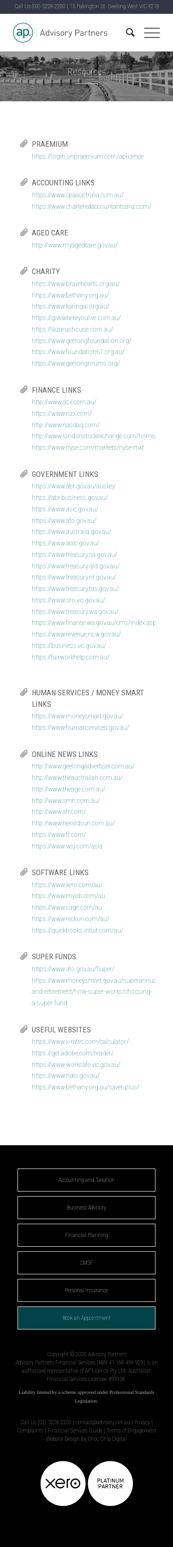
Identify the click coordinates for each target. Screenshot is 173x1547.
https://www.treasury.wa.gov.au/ (75, 611)
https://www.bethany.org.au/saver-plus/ (85, 1087)
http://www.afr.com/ (59, 812)
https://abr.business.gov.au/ (70, 497)
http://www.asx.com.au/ (64, 402)
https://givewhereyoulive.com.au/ (76, 318)
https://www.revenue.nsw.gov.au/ (76, 634)
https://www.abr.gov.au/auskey (73, 486)
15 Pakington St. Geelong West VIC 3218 (114, 6)
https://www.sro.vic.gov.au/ (68, 600)
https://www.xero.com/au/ (67, 885)
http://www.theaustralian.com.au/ (77, 778)
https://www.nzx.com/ (62, 413)
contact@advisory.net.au (103, 1422)
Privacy (142, 1422)
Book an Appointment (87, 1318)
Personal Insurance (86, 1290)
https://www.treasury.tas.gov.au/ (75, 588)
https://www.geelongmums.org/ (76, 363)
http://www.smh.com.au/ (66, 800)
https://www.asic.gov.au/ (65, 509)
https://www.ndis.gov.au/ (66, 1075)
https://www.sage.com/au (67, 907)
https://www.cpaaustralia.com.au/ (78, 195)
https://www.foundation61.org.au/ (78, 352)
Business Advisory (86, 1207)
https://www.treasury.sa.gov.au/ (74, 554)
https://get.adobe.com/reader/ (72, 1053)
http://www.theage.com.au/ (68, 789)
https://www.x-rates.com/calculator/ (80, 1041)
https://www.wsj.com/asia (67, 846)
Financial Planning (86, 1235)
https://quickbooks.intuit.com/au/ (77, 930)
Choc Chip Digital (107, 1439)
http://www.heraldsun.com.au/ (73, 823)
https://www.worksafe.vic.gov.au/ (76, 1064)
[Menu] (147, 32)
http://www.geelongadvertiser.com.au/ (83, 766)
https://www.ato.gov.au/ (64, 520)
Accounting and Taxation (87, 1180)
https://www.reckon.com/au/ (70, 919)
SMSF (86, 1263)
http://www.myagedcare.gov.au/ (75, 245)
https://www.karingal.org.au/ (70, 306)
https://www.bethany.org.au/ (70, 295)
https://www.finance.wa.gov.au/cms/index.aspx (95, 623)
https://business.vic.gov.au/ (69, 646)
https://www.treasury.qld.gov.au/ (75, 566)
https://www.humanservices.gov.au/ (80, 727)
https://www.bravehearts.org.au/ (75, 284)
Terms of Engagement (131, 1430)
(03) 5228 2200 (49, 6)
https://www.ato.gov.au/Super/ (73, 969)
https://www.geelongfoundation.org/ (81, 341)
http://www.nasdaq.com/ (66, 425)
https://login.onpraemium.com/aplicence (87, 156)
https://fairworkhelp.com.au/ (70, 657)
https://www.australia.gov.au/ (71, 531)
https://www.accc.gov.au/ (65, 543)
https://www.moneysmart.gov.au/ (77, 716)
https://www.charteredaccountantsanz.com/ (91, 206)
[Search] (126, 32)
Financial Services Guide (75, 1430)
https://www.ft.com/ (59, 835)
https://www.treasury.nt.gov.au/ (74, 577)
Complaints (30, 1430)
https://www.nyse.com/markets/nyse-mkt (88, 447)
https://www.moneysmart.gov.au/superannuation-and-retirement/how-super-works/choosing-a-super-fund (100, 992)
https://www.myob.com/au (68, 896)
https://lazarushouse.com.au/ (72, 329)
